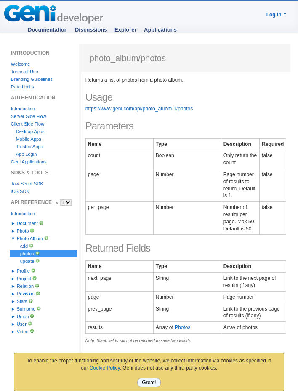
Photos (182, 327)
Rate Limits (22, 86)
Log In (274, 15)
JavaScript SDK (27, 183)
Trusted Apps (29, 146)
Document (27, 223)
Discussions (91, 30)
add (24, 246)
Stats (22, 301)
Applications (160, 30)
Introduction (23, 108)
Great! (149, 383)
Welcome (20, 64)
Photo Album (30, 238)
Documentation (48, 30)
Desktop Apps (30, 131)
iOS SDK (20, 191)
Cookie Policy (105, 368)
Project (24, 278)
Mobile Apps (28, 139)
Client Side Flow (27, 123)
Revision (26, 293)
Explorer (125, 30)
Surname (26, 308)
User (22, 324)
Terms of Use (24, 71)
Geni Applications (29, 161)
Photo (23, 230)
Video (23, 331)
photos (27, 253)
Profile (23, 270)
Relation (25, 286)
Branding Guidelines (32, 79)
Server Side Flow (28, 116)
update (27, 261)
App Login (26, 154)
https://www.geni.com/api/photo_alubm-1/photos (139, 109)
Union (23, 316)
